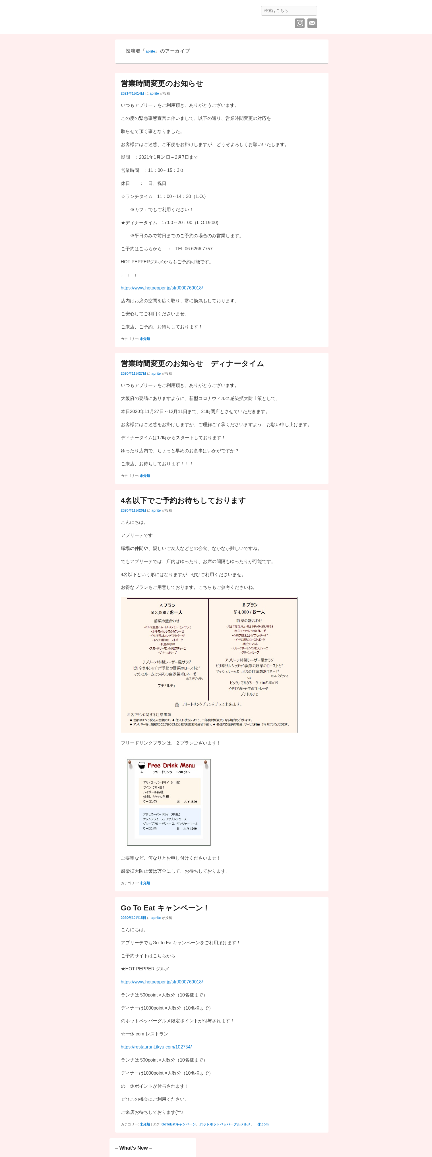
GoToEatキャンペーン (179, 1124)
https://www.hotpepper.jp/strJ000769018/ (162, 287)
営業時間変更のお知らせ (162, 83)
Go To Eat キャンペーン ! (164, 908)
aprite (150, 51)
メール (312, 23)
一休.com (261, 1124)
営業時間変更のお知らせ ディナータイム (192, 363)
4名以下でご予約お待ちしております (183, 500)
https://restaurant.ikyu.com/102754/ (156, 1047)
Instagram (300, 23)
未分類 (145, 339)
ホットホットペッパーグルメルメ (225, 1124)
